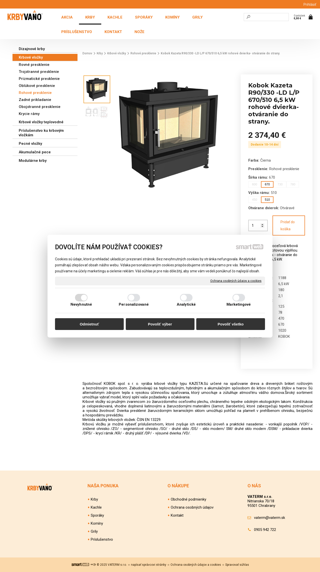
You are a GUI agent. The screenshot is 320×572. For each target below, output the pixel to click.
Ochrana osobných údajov (192, 507)
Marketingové (238, 304)
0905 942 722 (265, 529)
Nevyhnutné (81, 304)
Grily (94, 531)
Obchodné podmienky (188, 499)
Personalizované (134, 304)
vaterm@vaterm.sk (269, 517)
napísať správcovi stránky (148, 564)
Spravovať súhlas (237, 564)
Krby (94, 499)
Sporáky (97, 515)
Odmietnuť (89, 324)
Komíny (97, 523)
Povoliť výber (160, 324)
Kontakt (177, 515)
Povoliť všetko (231, 324)
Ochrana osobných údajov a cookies (236, 280)
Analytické (186, 304)
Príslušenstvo (102, 539)
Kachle (96, 507)
